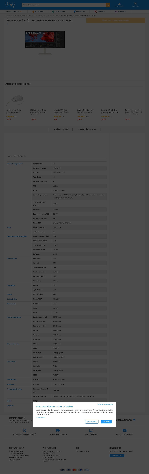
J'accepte (106, 421)
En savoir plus (40, 417)
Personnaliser (91, 421)
